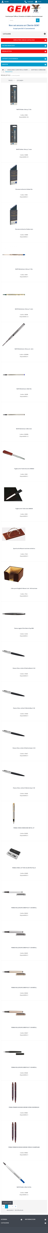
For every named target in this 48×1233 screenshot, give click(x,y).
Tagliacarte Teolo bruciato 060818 (24, 468)
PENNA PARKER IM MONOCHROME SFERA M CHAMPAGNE (24, 1147)
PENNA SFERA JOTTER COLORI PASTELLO (24, 868)
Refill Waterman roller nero (24, 429)
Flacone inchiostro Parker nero (24, 229)
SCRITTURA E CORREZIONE (38, 70)
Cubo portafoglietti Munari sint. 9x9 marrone (24, 588)
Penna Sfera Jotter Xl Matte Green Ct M (24, 748)
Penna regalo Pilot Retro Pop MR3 (24, 628)
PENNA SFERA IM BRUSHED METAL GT (23, 828)
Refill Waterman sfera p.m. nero (24, 349)
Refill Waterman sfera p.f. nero (24, 309)
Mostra (11, 80)
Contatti (30, 2)
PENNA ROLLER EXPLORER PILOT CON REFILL (24, 908)
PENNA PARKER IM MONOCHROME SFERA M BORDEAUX (24, 1107)
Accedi (6, 2)
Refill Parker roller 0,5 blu (24, 1187)
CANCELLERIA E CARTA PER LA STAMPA (17, 70)
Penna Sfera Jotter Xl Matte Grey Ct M (24, 788)
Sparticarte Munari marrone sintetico (24, 548)
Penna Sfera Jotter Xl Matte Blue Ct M (24, 708)
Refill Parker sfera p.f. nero (24, 149)
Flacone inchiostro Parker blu (23, 189)
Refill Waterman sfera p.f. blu (24, 269)
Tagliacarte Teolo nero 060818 (24, 508)
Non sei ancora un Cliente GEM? (24, 25)
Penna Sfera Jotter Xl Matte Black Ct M (24, 668)
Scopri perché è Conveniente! (24, 28)
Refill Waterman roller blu (24, 389)
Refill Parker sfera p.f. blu (24, 109)
